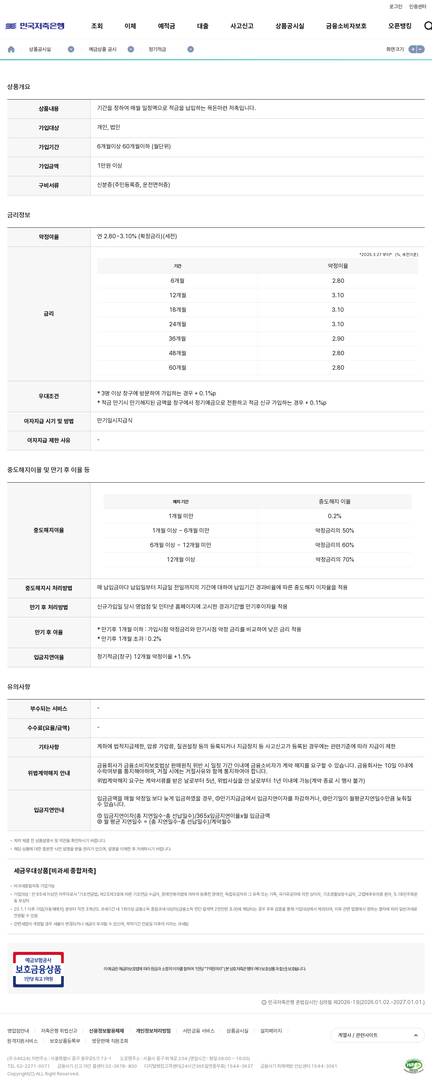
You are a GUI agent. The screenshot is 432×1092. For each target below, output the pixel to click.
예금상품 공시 (102, 49)
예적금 (166, 26)
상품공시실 (289, 26)
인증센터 (418, 6)
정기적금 (157, 49)
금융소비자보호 (346, 26)
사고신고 (242, 26)
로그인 (395, 6)
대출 (203, 26)
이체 (130, 26)
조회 (97, 26)
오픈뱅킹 (400, 26)
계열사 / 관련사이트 (358, 1035)
